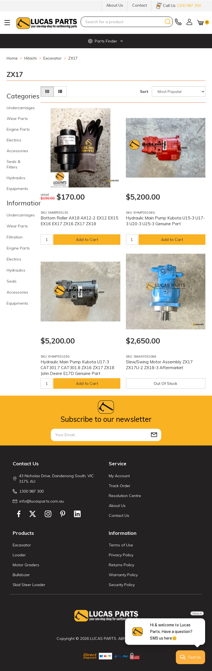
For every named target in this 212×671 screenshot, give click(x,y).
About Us (114, 5)
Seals (12, 281)
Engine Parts (18, 129)
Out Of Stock (165, 383)
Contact (139, 5)
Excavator (22, 545)
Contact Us (119, 515)
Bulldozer (21, 574)
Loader (19, 554)
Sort (144, 91)
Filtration (15, 237)
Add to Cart (87, 239)
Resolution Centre (125, 495)
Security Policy (122, 584)
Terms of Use (121, 545)
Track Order (119, 485)
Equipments (17, 188)
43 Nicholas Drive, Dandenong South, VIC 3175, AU (56, 478)
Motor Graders (26, 564)
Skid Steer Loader (29, 584)
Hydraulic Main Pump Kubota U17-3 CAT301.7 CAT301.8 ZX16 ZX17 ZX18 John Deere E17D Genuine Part (77, 367)
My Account (119, 475)
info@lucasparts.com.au (41, 501)
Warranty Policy (123, 574)
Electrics (14, 140)
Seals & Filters (13, 164)
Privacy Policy (121, 554)
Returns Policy (121, 564)
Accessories (17, 150)
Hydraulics (16, 177)
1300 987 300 (31, 491)
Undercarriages (21, 107)
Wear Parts (17, 118)
